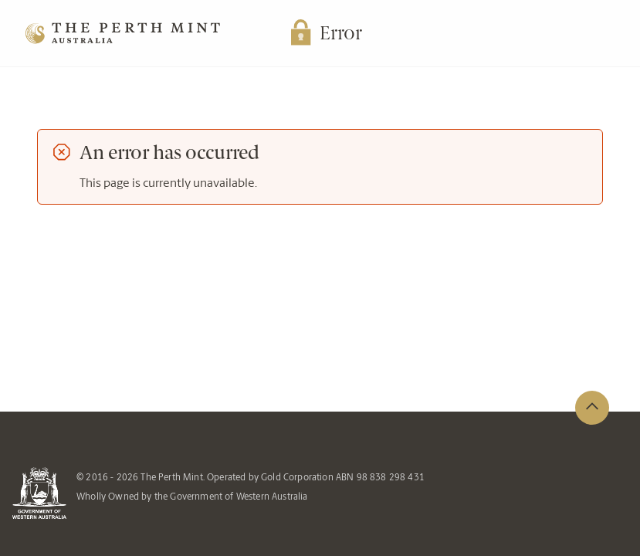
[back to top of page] (592, 408)
